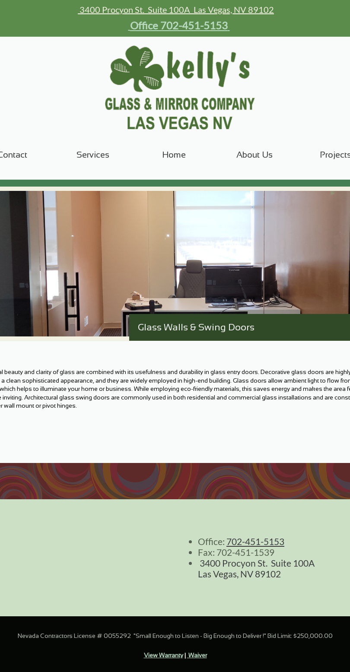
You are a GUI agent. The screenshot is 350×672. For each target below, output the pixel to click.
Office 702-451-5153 (179, 25)
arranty (174, 655)
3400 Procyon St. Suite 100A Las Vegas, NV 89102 (176, 9)
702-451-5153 (255, 541)
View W (154, 655)
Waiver (197, 655)
